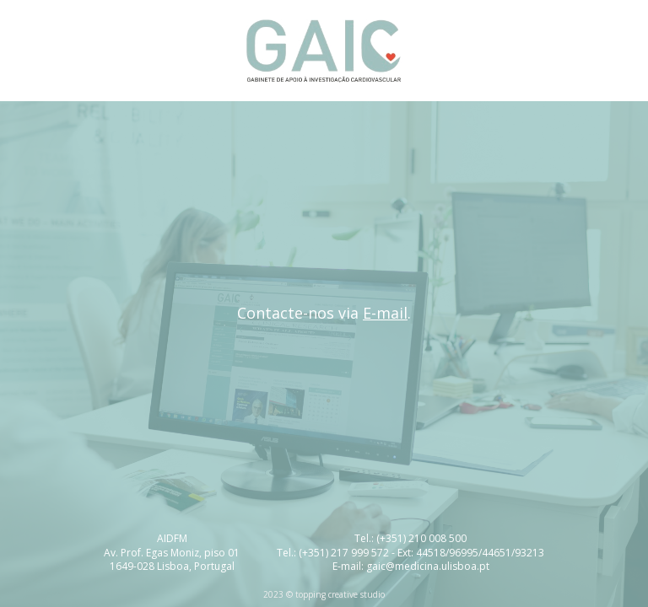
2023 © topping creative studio (324, 594)
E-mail (385, 313)
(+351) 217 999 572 (344, 552)
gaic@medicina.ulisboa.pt (427, 566)
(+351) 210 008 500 (421, 538)
